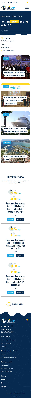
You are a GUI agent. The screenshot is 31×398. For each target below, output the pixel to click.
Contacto (4, 386)
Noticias (3, 376)
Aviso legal (9, 393)
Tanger (3, 44)
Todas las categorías (7, 41)
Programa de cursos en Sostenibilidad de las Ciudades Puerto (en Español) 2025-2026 (15, 208)
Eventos (3, 379)
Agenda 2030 (5, 365)
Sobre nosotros (5, 337)
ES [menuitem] (2, 2)
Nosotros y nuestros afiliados (9, 351)
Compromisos (5, 47)
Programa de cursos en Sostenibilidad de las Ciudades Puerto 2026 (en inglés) (15, 281)
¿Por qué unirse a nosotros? (8, 357)
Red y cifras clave (6, 343)
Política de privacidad (19, 393)
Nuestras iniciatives (6, 362)
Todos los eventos (17, 304)
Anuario (3, 354)
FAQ (2, 383)
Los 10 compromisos (7, 368)
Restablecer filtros (7, 50)
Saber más (10, 219)
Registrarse (20, 219)
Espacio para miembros (27, 2)
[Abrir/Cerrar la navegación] (27, 7)
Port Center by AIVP (6, 371)
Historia (3, 346)
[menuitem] (3, 2)
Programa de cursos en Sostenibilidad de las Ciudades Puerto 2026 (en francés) (15, 244)
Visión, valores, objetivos (8, 340)
